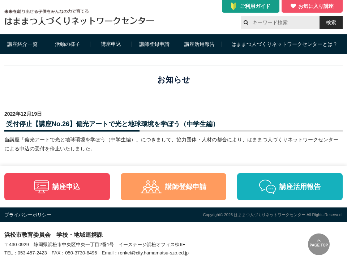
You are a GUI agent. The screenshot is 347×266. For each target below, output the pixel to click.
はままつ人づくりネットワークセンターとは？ (284, 44)
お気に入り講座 (316, 6)
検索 (331, 22)
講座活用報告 (199, 44)
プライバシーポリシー (27, 215)
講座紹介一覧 (22, 44)
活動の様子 (67, 44)
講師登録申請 (154, 44)
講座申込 (111, 44)
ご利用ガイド (255, 6)
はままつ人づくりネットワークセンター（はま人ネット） (81, 17)
